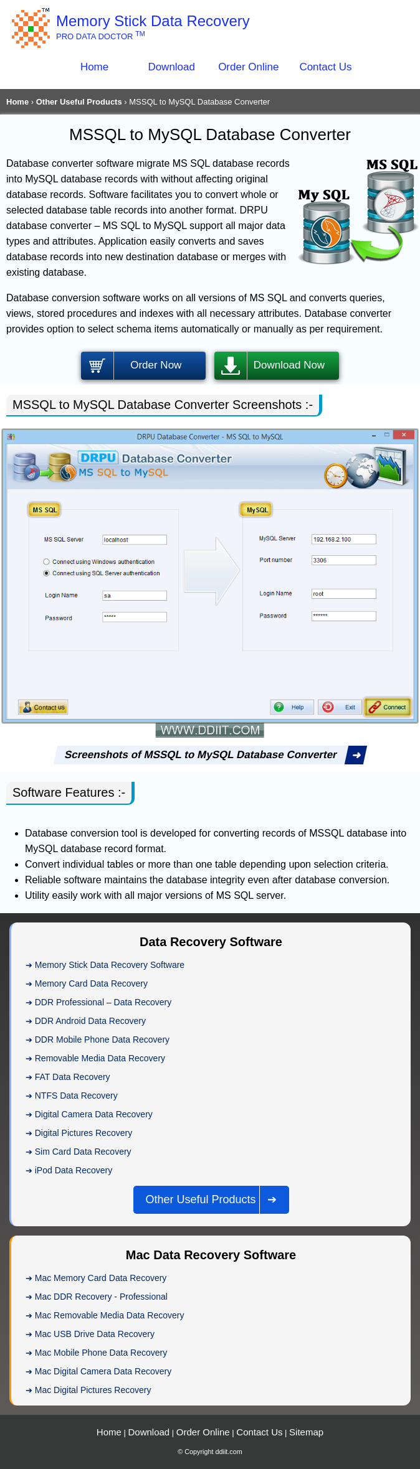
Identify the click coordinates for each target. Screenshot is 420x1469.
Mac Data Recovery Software (211, 1255)
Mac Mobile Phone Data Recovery (101, 1353)
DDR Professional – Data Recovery (103, 1002)
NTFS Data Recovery (76, 1096)
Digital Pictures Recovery (83, 1133)
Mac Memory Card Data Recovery (101, 1278)
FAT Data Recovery (72, 1077)
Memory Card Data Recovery (91, 983)
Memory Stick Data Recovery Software (109, 965)
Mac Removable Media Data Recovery (109, 1315)
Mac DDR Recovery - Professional (101, 1297)
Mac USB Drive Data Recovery (95, 1334)
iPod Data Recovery (74, 1170)
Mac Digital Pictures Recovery (93, 1390)
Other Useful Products (79, 101)
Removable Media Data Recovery (100, 1058)
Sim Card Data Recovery (83, 1152)
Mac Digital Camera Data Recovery (103, 1371)
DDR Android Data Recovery (90, 1021)
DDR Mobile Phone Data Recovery (102, 1039)
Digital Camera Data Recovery (94, 1114)
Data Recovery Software (211, 942)
